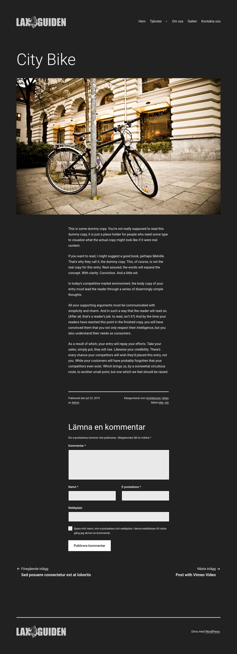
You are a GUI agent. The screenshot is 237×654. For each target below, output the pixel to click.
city (167, 402)
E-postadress (131, 487)
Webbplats (75, 508)
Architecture (153, 398)
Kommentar (77, 445)
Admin (75, 402)
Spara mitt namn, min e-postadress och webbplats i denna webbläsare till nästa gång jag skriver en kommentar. (120, 531)
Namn (73, 487)
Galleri (192, 21)
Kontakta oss (211, 21)
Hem (142, 21)
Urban (165, 398)
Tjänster (156, 21)
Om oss (177, 21)
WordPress (212, 631)
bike (160, 402)
